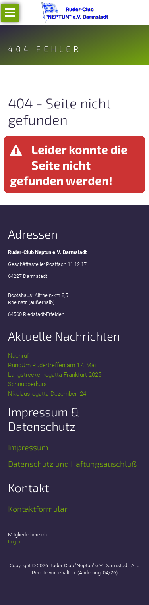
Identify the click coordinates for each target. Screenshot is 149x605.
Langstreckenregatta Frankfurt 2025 (54, 374)
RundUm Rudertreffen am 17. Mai (52, 365)
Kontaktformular (38, 508)
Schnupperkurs (27, 384)
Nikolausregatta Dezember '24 (47, 393)
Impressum (28, 447)
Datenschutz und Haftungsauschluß (72, 463)
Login (14, 542)
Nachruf (18, 355)
